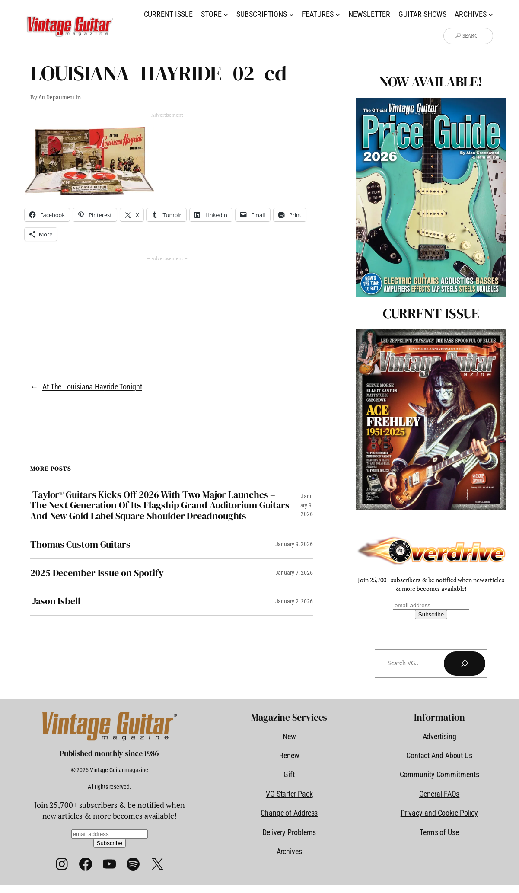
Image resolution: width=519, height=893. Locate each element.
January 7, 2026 (294, 572)
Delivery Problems (289, 832)
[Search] (464, 663)
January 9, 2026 (306, 505)
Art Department (56, 97)
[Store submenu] (225, 14)
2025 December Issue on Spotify (97, 573)
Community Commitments (439, 774)
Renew (289, 755)
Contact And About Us (439, 755)
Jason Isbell (55, 601)
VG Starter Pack (289, 793)
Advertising (439, 736)
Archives (289, 851)
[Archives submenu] (490, 14)
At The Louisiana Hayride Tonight (92, 386)
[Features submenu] (337, 14)
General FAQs (439, 793)
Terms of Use (439, 832)
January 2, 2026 (294, 601)
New (289, 736)
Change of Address (289, 812)
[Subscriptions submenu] (291, 14)
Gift (289, 774)
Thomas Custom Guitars (80, 544)
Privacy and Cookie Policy (439, 812)
